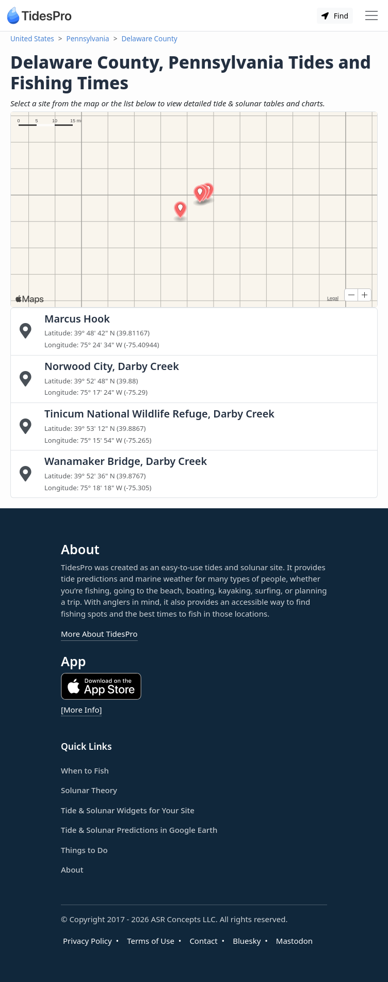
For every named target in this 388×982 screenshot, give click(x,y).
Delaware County (149, 38)
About (72, 869)
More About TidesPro (99, 634)
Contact (203, 941)
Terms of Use (150, 941)
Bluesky (247, 941)
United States (32, 38)
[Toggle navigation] (371, 15)
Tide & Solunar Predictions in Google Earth (139, 830)
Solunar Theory (89, 790)
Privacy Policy (87, 941)
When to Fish (85, 770)
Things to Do (84, 850)
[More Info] (81, 709)
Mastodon (294, 941)
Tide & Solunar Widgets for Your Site (128, 810)
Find (334, 16)
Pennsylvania (88, 38)
